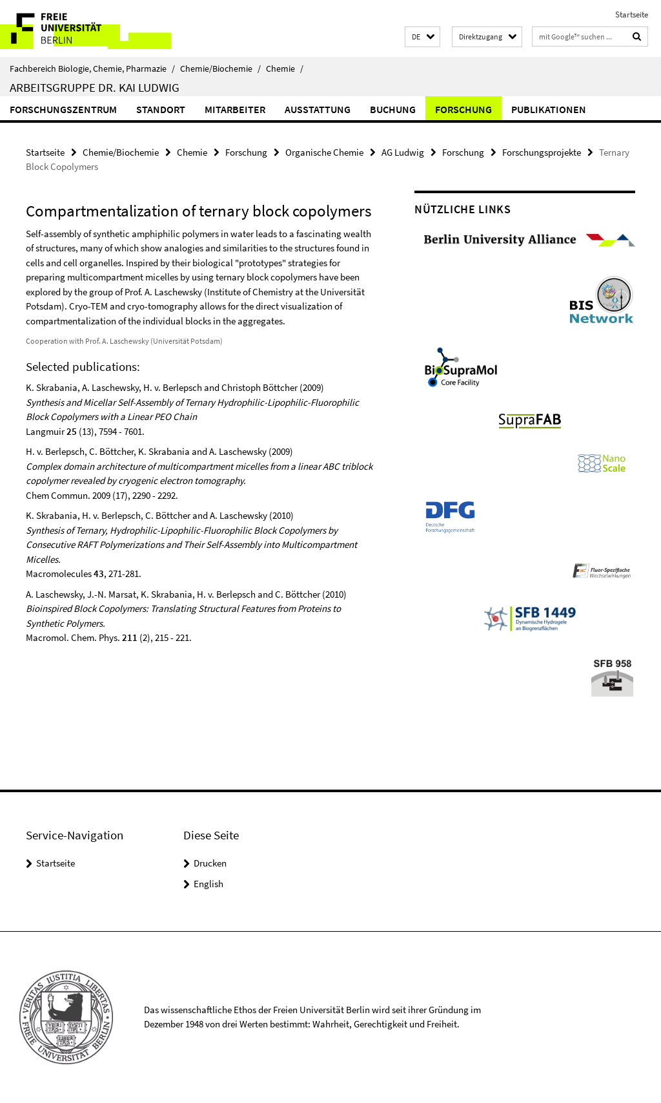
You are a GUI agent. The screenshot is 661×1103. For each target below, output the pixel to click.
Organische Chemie (324, 152)
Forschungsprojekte (541, 152)
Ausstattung (318, 109)
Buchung (393, 109)
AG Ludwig (402, 152)
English (208, 883)
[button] (422, 37)
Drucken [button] (210, 863)
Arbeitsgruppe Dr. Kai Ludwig (94, 87)
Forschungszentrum (63, 109)
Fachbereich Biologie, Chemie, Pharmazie (92, 68)
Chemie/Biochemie (220, 68)
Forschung (463, 109)
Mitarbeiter (235, 109)
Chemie (284, 68)
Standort (160, 109)
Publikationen (548, 109)
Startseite (631, 14)
